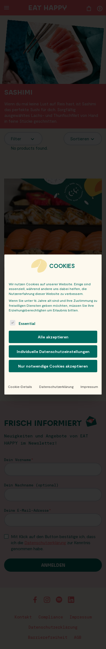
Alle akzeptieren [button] (53, 337)
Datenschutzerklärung (56, 386)
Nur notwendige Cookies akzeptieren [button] (53, 366)
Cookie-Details (20, 386)
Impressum (89, 386)
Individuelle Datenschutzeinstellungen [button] (53, 351)
